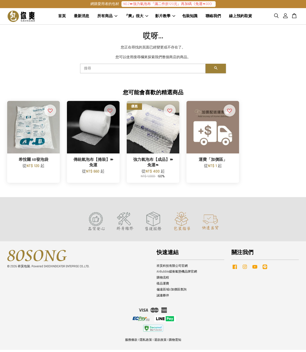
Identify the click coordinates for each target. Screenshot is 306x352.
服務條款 (131, 342)
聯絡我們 (213, 17)
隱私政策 (146, 342)
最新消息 (81, 17)
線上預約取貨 (240, 17)
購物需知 (175, 342)
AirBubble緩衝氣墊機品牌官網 (177, 274)
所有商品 (107, 17)
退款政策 (160, 342)
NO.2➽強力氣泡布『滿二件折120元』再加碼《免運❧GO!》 (168, 4)
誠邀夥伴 (163, 297)
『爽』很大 (136, 17)
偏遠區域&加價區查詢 (171, 292)
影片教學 (165, 17)
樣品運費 (163, 286)
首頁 (62, 17)
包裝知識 (189, 17)
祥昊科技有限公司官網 (172, 268)
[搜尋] (143, 70)
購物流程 (163, 280)
